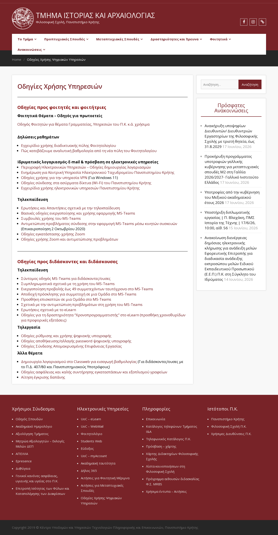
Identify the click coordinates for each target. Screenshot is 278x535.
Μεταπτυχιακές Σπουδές (117, 39)
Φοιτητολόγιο (91, 434)
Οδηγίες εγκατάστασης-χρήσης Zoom (53, 233)
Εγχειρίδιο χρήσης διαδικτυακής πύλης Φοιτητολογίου (68, 145)
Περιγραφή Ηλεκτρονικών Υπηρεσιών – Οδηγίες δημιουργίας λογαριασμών (86, 167)
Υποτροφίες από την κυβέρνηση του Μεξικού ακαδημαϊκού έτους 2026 (232, 197)
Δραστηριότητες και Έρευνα (175, 39)
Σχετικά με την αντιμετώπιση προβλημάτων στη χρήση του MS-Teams (81, 304)
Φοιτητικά (218, 39)
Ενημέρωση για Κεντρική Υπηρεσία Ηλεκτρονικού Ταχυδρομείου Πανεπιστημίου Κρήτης (97, 172)
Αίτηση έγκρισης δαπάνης (43, 377)
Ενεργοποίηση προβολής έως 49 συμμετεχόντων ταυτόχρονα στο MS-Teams (87, 288)
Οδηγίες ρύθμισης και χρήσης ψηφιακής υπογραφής (66, 335)
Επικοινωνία (155, 419)
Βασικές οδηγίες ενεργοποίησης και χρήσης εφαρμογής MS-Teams (78, 213)
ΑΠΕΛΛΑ (22, 453)
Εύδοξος (87, 448)
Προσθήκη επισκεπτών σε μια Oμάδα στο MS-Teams (66, 299)
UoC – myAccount (94, 456)
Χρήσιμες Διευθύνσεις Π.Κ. (231, 434)
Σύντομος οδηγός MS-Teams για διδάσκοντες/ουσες (66, 278)
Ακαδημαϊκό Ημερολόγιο (34, 426)
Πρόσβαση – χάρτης (161, 446)
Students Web (91, 441)
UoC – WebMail (92, 426)
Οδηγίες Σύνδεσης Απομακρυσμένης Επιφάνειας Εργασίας (71, 346)
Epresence (24, 461)
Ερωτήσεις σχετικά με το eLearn (48, 309)
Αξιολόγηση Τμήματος (32, 434)
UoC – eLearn (91, 419)
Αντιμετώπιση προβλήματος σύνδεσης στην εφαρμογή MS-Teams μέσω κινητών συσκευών (99, 223)
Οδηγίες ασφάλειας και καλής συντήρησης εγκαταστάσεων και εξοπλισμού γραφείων (94, 371)
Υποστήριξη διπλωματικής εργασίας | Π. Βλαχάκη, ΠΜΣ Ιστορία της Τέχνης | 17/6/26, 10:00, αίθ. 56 (230, 220)
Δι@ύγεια (23, 468)
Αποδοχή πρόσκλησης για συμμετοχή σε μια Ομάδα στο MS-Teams (78, 294)
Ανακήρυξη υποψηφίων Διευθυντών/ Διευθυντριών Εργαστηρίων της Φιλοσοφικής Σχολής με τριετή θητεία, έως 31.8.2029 (231, 136)
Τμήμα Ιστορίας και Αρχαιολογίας (95, 15)
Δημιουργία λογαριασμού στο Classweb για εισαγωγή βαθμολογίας (79, 361)
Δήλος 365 (89, 470)
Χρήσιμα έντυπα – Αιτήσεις (166, 491)
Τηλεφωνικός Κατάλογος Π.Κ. (168, 439)
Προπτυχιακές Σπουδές (64, 39)
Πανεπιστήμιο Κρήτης (228, 419)
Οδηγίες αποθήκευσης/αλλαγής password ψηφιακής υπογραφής (76, 340)
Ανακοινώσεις (30, 49)
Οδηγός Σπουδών (29, 419)
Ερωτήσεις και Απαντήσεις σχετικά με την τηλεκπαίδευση (70, 207)
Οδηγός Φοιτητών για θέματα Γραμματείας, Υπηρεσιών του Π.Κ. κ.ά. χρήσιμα (83, 124)
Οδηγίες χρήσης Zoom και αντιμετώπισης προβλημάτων (69, 239)
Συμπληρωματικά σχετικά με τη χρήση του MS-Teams (68, 283)
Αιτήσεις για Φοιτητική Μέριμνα (105, 478)
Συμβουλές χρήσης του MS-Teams (51, 218)
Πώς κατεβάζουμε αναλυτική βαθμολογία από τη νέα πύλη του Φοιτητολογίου (89, 150)
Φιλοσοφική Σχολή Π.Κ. (229, 426)
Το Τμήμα (25, 39)
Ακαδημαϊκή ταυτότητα (98, 463)
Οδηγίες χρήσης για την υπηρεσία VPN (54, 177)
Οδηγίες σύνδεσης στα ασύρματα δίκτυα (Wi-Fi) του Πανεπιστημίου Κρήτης (86, 182)
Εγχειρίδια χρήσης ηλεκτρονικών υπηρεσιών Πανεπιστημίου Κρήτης (80, 187)
